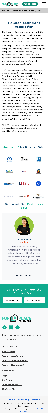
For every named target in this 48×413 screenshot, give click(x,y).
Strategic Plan (9, 389)
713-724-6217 (30, 4)
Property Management (13, 365)
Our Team (7, 380)
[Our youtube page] (17, 327)
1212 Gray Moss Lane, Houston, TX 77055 (23, 335)
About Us (17, 11)
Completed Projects (12, 384)
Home (5, 11)
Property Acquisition (12, 356)
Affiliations (29, 11)
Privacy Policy (23, 400)
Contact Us (13, 300)
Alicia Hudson (24, 239)
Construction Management (15, 360)
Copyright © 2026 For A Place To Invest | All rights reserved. (25, 404)
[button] (17, 275)
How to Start (8, 351)
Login (4, 375)
